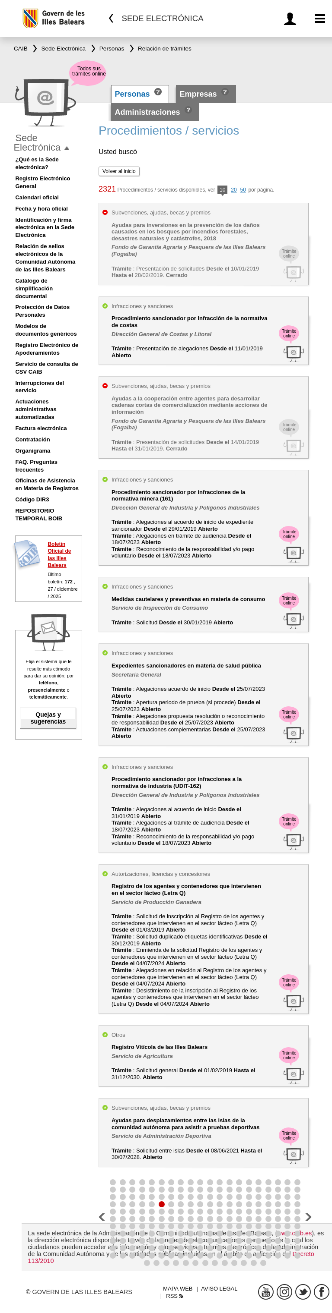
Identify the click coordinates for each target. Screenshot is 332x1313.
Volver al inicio (119, 171)
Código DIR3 (32, 499)
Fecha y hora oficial (41, 208)
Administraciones (147, 112)
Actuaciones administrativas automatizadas (35, 409)
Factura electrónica (41, 428)
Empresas (198, 94)
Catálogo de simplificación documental (34, 288)
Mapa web (177, 1288)
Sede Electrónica (37, 142)
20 (233, 189)
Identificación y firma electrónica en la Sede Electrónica (44, 228)
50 (243, 189)
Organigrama (32, 450)
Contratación (32, 439)
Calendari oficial (36, 197)
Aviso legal (219, 1288)
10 (222, 190)
